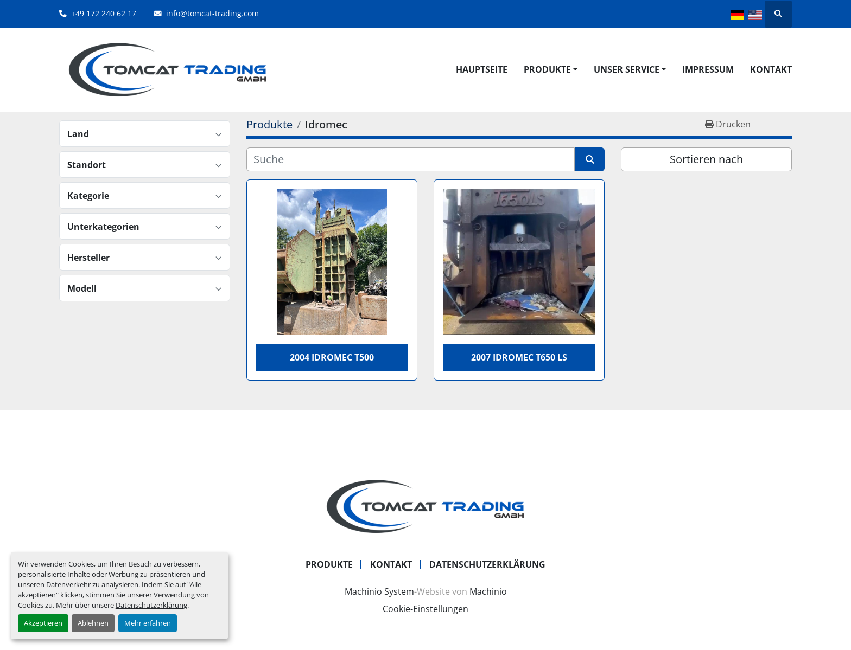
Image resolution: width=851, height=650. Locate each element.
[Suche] (410, 159)
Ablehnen (93, 623)
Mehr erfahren (147, 623)
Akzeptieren (43, 623)
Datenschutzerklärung (151, 605)
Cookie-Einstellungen (425, 609)
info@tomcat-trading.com (212, 13)
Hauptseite (481, 69)
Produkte (547, 69)
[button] (550, 69)
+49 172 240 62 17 (103, 13)
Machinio (488, 591)
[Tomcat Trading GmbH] (425, 506)
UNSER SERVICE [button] (626, 69)
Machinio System (379, 591)
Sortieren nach (706, 159)
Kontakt (771, 69)
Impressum (708, 69)
